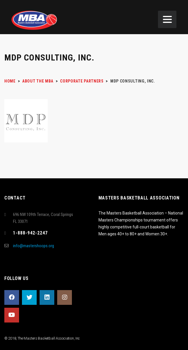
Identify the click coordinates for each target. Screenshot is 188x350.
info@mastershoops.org (33, 245)
